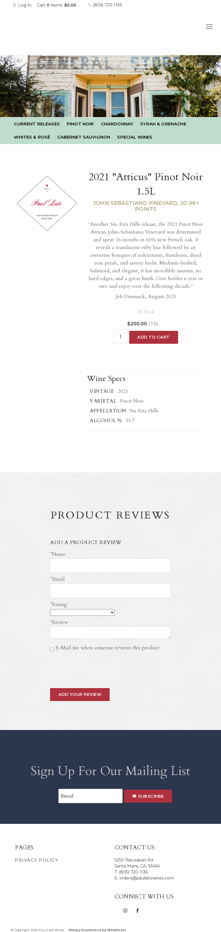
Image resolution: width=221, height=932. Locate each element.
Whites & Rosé (32, 137)
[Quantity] (121, 336)
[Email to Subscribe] (90, 793)
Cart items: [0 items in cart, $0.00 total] (56, 5)
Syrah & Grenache (163, 124)
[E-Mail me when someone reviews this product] (52, 647)
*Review (59, 620)
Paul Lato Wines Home (44, 31)
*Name (57, 553)
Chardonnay (117, 124)
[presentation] (94, 663)
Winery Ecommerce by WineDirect (97, 927)
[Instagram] (126, 906)
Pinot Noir (80, 124)
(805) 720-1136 (105, 4)
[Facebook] (137, 906)
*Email (57, 577)
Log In (21, 5)
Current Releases (37, 124)
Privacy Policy (36, 856)
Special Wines (134, 137)
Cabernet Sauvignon (83, 137)
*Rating (58, 601)
